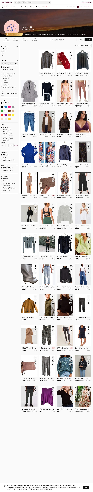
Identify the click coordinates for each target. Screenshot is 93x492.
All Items (4, 155)
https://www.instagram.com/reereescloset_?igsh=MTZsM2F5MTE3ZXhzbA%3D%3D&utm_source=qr (54, 34)
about (81, 39)
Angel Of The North (8, 87)
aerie (3, 80)
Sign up (89, 2)
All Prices (5, 127)
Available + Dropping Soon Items (8, 184)
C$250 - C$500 (7, 138)
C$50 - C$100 (6, 134)
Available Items (7, 181)
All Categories (5, 49)
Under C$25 (6, 129)
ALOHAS (4, 85)
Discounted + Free (7, 160)
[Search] (35, 2)
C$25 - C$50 (6, 131)
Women (16, 7)
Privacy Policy (48, 489)
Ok (86, 487)
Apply (16, 145)
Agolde (4, 82)
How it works (71, 7)
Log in (84, 2)
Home (32, 7)
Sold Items (5, 190)
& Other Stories (7, 69)
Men (22, 7)
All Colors (5, 103)
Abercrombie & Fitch (8, 74)
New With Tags (6, 170)
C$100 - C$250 (7, 136)
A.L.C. (4, 71)
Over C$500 (6, 140)
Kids (26, 7)
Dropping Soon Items (8, 188)
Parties (38, 7)
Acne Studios (6, 76)
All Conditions (6, 168)
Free (3, 157)
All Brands (5, 67)
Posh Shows (46, 7)
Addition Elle (6, 78)
